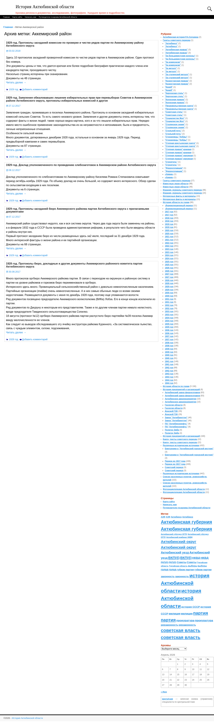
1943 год (169, 374)
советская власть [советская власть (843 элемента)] (180, 630)
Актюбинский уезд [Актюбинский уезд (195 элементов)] (175, 552)
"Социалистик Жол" (175, 118)
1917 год (169, 212)
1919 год (169, 224)
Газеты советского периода (176, 40)
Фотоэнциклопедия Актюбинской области (184, 489)
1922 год (169, 243)
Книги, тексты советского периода (180, 439)
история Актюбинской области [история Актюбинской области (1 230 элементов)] (185, 583)
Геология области (174, 405)
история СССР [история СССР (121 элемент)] (190, 606)
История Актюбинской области (45, 6)
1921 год (169, 236)
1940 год (169, 355)
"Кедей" (169, 87)
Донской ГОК (171, 411)
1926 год (169, 268)
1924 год (169, 255)
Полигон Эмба (172, 430)
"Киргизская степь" (174, 93)
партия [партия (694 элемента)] (200, 613)
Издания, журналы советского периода (182, 190)
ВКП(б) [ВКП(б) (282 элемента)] (174, 558)
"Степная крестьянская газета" (180, 143)
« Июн (164, 692)
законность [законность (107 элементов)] (168, 576)
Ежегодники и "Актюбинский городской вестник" (189, 448)
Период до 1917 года (175, 461)
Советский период (174, 467)
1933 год (169, 311)
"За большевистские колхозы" (180, 56)
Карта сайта (17, 17)
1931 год (169, 299)
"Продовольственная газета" (179, 106)
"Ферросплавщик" (174, 168)
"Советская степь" (174, 112)
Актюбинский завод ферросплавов (182, 392)
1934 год (169, 318)
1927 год (169, 274)
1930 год (169, 293)
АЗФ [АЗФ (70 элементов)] (163, 517)
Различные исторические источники (181, 445)
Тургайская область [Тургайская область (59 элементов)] (178, 566)
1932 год (169, 305)
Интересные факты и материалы (179, 196)
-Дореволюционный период (179, 205)
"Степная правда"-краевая (178, 149)
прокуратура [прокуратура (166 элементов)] (185, 620)
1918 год (169, 218)
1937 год (169, 336)
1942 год (169, 367)
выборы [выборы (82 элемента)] (192, 566)
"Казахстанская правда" (177, 81)
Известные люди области (175, 183)
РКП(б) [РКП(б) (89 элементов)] (164, 562)
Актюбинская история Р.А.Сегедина (180, 37)
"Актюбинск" (171, 43)
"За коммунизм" (173, 62)
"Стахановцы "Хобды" (176, 137)
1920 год (169, 230)
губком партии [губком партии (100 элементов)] (185, 569)
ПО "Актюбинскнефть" (176, 424)
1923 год (169, 249)
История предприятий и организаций (181, 389)
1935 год (169, 324)
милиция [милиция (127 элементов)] (174, 613)
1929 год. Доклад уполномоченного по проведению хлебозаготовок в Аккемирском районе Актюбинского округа (81, 165)
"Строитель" (171, 162)
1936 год (169, 330)
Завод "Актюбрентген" (176, 417)
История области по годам (176, 202)
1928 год (13, 339)
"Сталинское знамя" (175, 124)
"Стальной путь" (173, 130)
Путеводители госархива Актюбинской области (58, 17)
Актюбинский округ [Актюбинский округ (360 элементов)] (178, 542)
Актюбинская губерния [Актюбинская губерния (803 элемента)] (186, 521)
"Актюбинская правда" (176, 49)
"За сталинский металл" (177, 74)
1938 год (169, 343)
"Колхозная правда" (175, 99)
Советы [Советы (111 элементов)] (181, 562)
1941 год (169, 361)
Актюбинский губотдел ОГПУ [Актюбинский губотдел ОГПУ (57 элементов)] (174, 534)
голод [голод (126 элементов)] (164, 569)
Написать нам (30, 17)
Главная (6, 17)
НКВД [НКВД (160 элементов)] (196, 558)
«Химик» (169, 174)
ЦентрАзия (167, 699)
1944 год (169, 380)
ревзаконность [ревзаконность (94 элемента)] (169, 625)
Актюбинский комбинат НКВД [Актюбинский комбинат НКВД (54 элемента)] (179, 537)
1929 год (13, 89)
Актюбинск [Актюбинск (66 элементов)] (176, 517)
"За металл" (171, 68)
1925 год (169, 261)
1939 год (169, 349)
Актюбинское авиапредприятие (180, 399)
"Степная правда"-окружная (179, 155)
